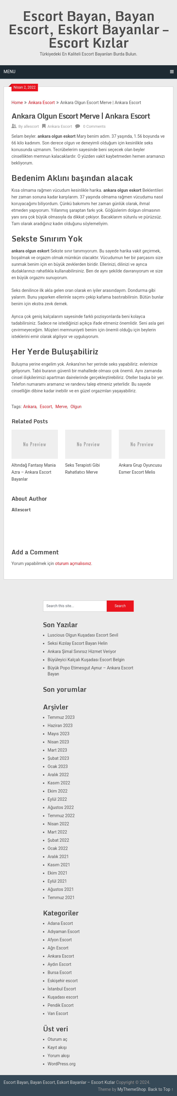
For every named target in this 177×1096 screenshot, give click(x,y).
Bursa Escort (60, 972)
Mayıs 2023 (58, 733)
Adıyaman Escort (64, 931)
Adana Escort (60, 923)
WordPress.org (61, 1063)
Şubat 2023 (58, 758)
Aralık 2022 (58, 774)
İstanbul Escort (62, 988)
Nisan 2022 (58, 823)
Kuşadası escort (63, 997)
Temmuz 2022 (61, 815)
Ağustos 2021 (61, 889)
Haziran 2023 (60, 725)
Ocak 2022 (58, 848)
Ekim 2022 (58, 791)
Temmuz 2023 (61, 717)
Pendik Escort (61, 1005)
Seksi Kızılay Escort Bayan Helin (78, 643)
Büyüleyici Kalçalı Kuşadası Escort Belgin (86, 659)
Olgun (76, 406)
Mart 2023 (57, 750)
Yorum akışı (59, 1055)
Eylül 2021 (57, 881)
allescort (31, 126)
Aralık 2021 (58, 856)
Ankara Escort (41, 102)
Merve (61, 406)
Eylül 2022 (57, 799)
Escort (46, 406)
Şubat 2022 (58, 840)
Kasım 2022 (59, 782)
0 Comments (94, 126)
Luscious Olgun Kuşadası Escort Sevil (83, 635)
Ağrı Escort (58, 947)
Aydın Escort (59, 964)
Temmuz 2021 (61, 897)
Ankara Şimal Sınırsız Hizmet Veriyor (82, 651)
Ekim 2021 (58, 873)
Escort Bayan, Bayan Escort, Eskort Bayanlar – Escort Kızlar (88, 29)
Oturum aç (57, 1039)
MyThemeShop (131, 1089)
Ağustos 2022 (61, 807)
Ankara (29, 406)
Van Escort (58, 1013)
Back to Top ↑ (160, 1089)
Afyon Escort (60, 939)
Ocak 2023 (58, 766)
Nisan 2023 (58, 741)
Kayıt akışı (57, 1047)
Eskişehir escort (63, 980)
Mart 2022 (57, 832)
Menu (9, 71)
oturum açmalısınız (73, 563)
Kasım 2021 (59, 864)
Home (17, 102)
